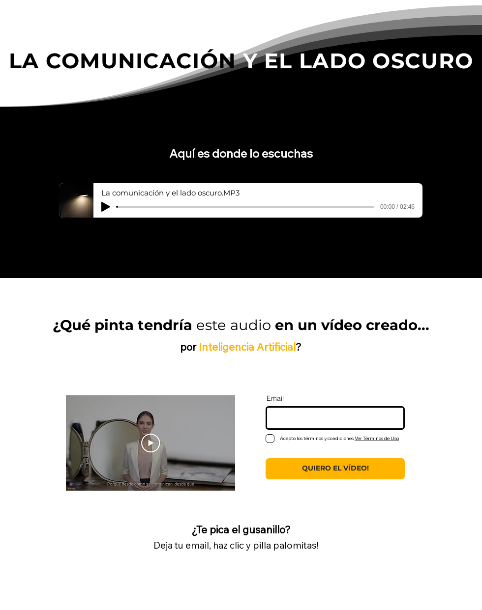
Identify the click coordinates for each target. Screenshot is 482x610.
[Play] (105, 207)
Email (275, 398)
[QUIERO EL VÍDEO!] (335, 468)
